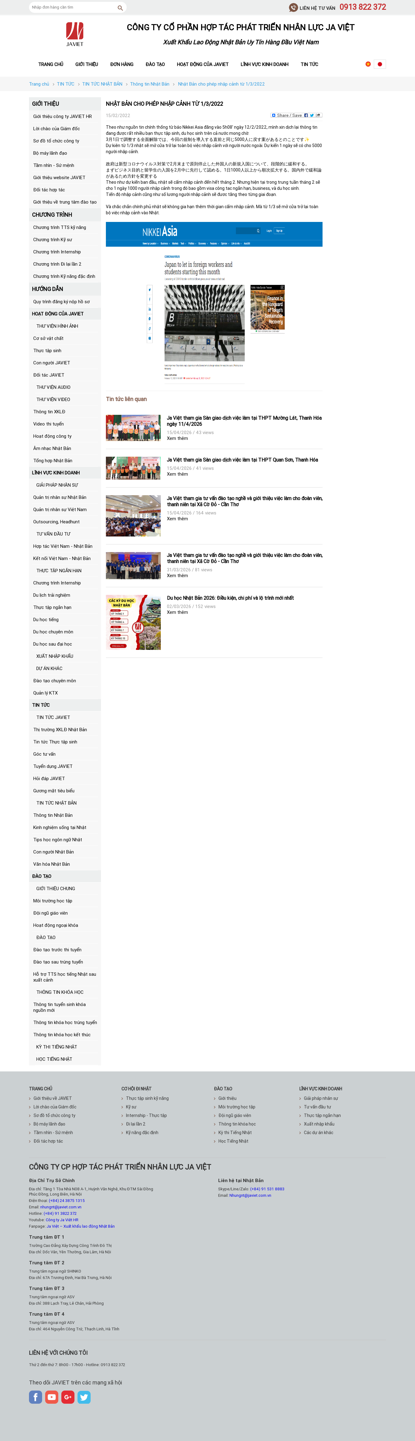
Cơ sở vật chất (48, 338)
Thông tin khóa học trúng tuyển (65, 1022)
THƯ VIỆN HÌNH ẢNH (57, 326)
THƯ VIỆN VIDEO (53, 399)
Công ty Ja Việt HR (62, 1219)
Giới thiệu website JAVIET (59, 177)
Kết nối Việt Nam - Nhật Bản (62, 558)
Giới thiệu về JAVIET (50, 1098)
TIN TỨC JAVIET (53, 717)
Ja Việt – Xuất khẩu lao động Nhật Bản (81, 1226)
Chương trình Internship (57, 252)
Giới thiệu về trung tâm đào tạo (65, 202)
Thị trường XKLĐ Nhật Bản (60, 729)
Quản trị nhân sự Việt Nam (60, 509)
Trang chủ (50, 64)
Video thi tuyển (48, 424)
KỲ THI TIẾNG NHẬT (56, 1047)
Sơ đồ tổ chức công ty (56, 141)
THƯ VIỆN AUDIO (53, 387)
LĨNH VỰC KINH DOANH (56, 473)
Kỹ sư (128, 1107)
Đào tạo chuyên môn (54, 681)
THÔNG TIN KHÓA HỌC (60, 992)
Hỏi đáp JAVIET (49, 778)
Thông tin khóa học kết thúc (62, 1034)
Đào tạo (155, 64)
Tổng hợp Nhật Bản (52, 460)
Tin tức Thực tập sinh (55, 742)
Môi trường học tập (52, 901)
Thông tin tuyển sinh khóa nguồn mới (59, 1007)
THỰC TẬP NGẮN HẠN (58, 570)
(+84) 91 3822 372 (60, 1213)
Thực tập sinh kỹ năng (145, 1098)
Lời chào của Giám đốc (56, 128)
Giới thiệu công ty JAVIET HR (62, 116)
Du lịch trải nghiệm (51, 595)
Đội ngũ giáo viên (50, 913)
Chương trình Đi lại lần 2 (57, 264)
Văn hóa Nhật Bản (51, 864)
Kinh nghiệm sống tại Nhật (59, 827)
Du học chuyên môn (53, 632)
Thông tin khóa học (235, 1124)
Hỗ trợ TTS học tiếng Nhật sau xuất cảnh (64, 977)
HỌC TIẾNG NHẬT (54, 1059)
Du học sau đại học (52, 644)
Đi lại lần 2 (133, 1124)
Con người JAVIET (51, 363)
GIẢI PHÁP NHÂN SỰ (57, 485)
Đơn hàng (121, 64)
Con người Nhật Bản (53, 852)
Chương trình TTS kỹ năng (59, 227)
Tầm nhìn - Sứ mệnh (53, 165)
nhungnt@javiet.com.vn (60, 1207)
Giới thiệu (86, 64)
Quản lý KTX (45, 693)
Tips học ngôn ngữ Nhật (57, 839)
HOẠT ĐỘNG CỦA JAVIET (58, 314)
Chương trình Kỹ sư (52, 239)
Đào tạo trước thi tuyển (57, 950)
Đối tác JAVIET (48, 375)
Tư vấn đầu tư (315, 1107)
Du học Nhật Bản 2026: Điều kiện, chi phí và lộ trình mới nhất (230, 598)
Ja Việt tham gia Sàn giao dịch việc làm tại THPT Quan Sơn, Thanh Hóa (242, 460)
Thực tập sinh (47, 350)
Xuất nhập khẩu (316, 1124)
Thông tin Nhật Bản (53, 815)
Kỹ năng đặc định (139, 1132)
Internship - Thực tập (144, 1115)
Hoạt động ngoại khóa (55, 925)
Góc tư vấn (44, 754)
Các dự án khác (316, 1132)
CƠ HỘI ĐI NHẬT (136, 1089)
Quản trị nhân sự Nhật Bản (59, 497)
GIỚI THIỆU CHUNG (55, 888)
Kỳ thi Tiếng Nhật (233, 1132)
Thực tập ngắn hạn (52, 607)
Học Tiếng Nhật (231, 1141)
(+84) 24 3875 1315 (67, 1200)
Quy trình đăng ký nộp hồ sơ (61, 301)
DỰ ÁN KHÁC (49, 668)
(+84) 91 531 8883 (267, 1189)
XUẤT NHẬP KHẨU (54, 656)
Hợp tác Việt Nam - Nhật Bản (62, 546)
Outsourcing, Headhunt (56, 522)
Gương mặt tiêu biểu (53, 791)
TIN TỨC (41, 705)
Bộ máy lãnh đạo (50, 153)
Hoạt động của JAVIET (203, 64)
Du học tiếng (46, 619)
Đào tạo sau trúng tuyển (58, 962)
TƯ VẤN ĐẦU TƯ (53, 534)
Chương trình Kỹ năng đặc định (64, 276)
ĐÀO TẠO (41, 876)
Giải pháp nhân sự (318, 1098)
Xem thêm (177, 438)
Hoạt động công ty (52, 436)
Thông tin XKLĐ (49, 412)
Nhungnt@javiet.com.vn (250, 1195)
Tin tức (309, 64)
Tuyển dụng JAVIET (53, 766)
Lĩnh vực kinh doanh (264, 64)
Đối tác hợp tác (49, 190)
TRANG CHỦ (40, 1089)
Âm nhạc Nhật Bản (52, 448)
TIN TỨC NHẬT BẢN (56, 803)
